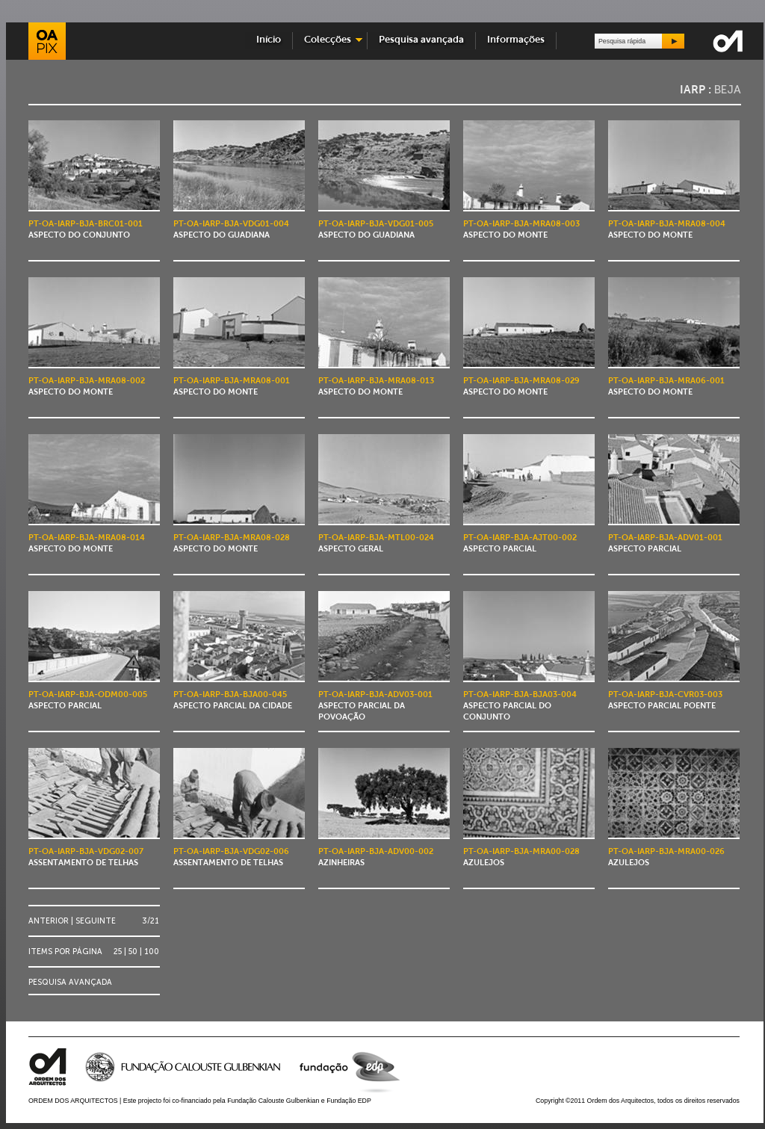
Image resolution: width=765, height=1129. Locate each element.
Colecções (327, 40)
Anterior (48, 921)
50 (132, 951)
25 (118, 951)
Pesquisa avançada (421, 40)
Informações (516, 40)
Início (268, 40)
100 (151, 951)
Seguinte (95, 921)
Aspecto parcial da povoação (375, 706)
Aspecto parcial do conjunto (520, 706)
